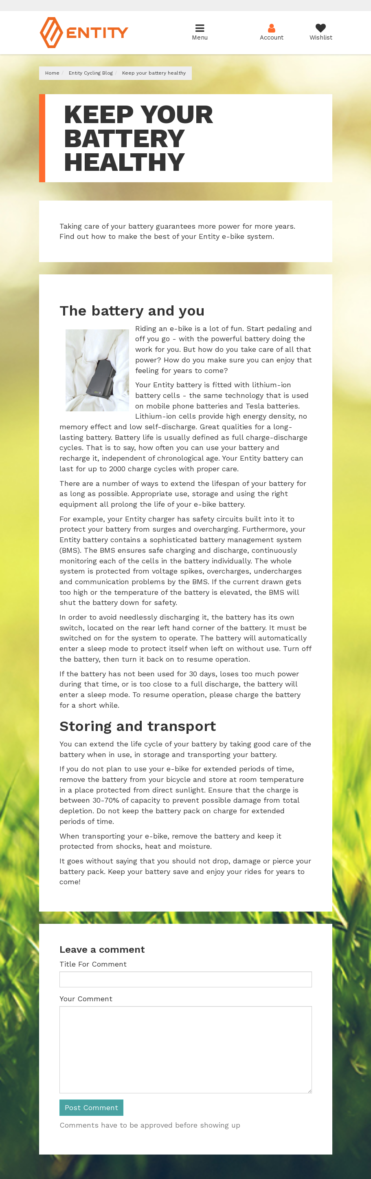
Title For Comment (93, 964)
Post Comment (91, 1107)
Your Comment (85, 998)
